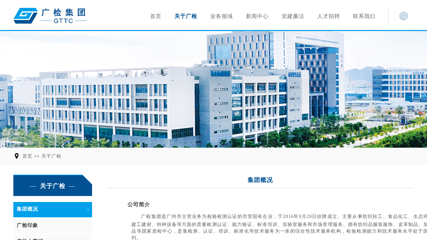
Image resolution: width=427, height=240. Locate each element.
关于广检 (51, 156)
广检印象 (27, 225)
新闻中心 (257, 16)
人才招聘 (328, 16)
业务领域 (221, 16)
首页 (27, 156)
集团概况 (27, 209)
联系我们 (364, 16)
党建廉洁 (293, 16)
